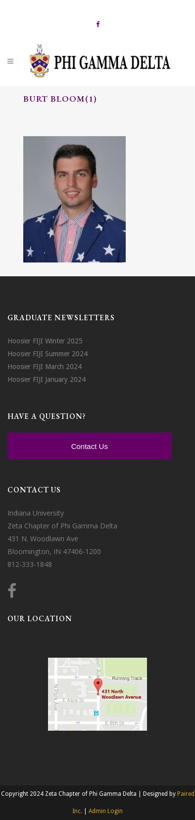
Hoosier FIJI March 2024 (44, 367)
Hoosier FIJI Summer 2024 (47, 354)
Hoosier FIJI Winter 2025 (45, 341)
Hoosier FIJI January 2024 (46, 379)
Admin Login (106, 811)
